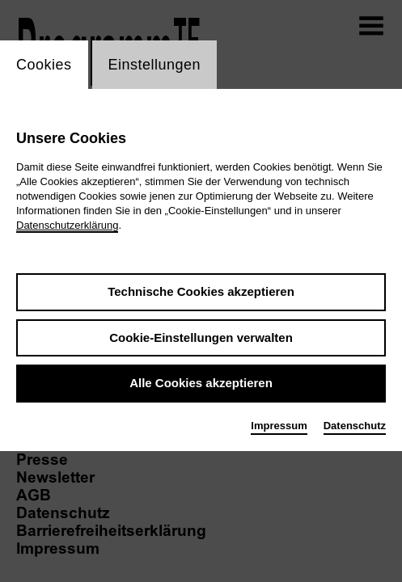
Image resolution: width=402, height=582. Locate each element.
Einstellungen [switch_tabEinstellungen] (154, 65)
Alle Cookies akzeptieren (201, 383)
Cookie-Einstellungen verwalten (201, 337)
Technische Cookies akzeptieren (201, 291)
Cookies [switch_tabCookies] (44, 65)
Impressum (279, 426)
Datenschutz (355, 426)
